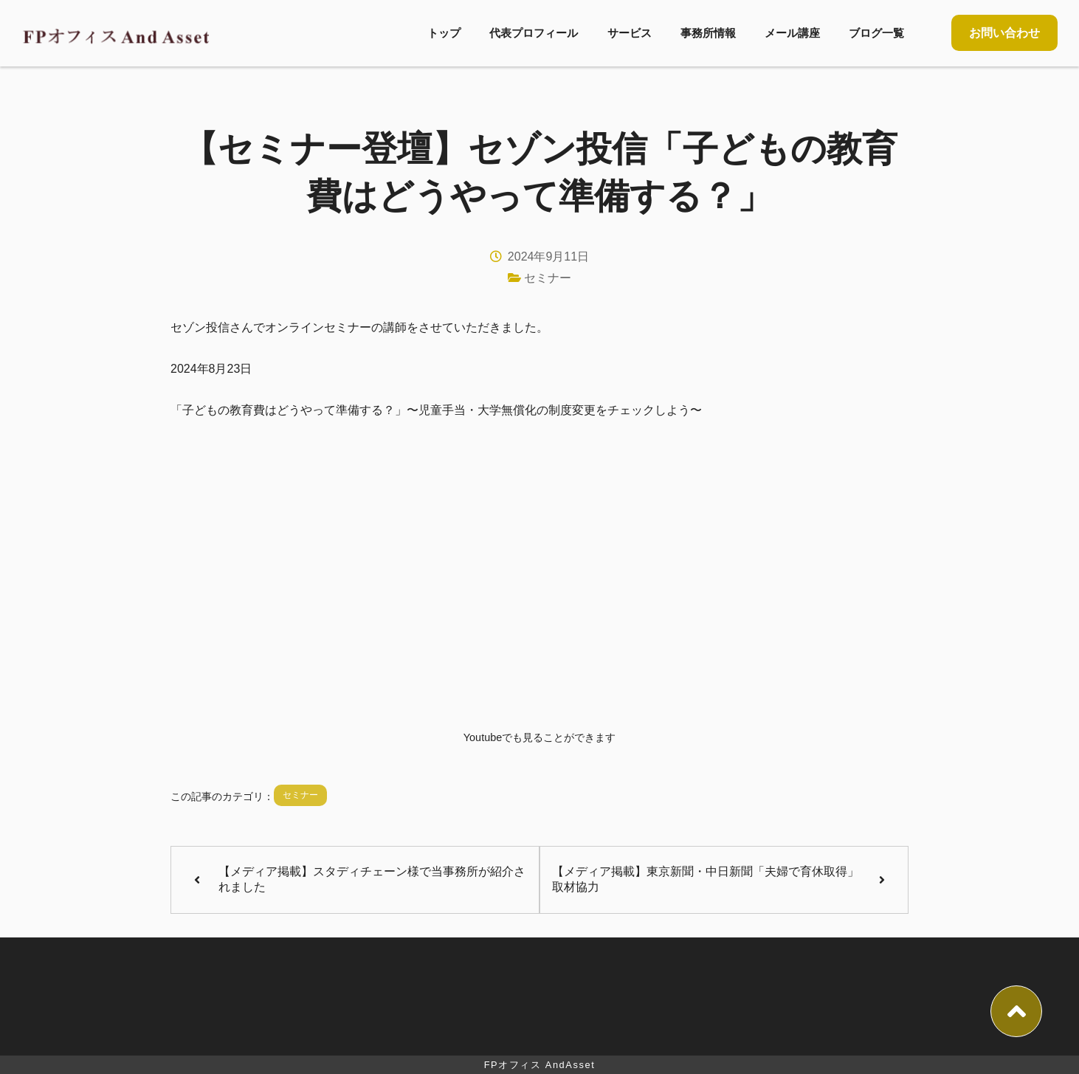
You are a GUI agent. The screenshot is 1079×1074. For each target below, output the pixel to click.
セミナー (547, 278)
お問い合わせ (1004, 33)
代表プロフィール (533, 33)
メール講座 (792, 33)
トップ (444, 33)
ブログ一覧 (876, 33)
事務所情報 (708, 33)
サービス (629, 33)
